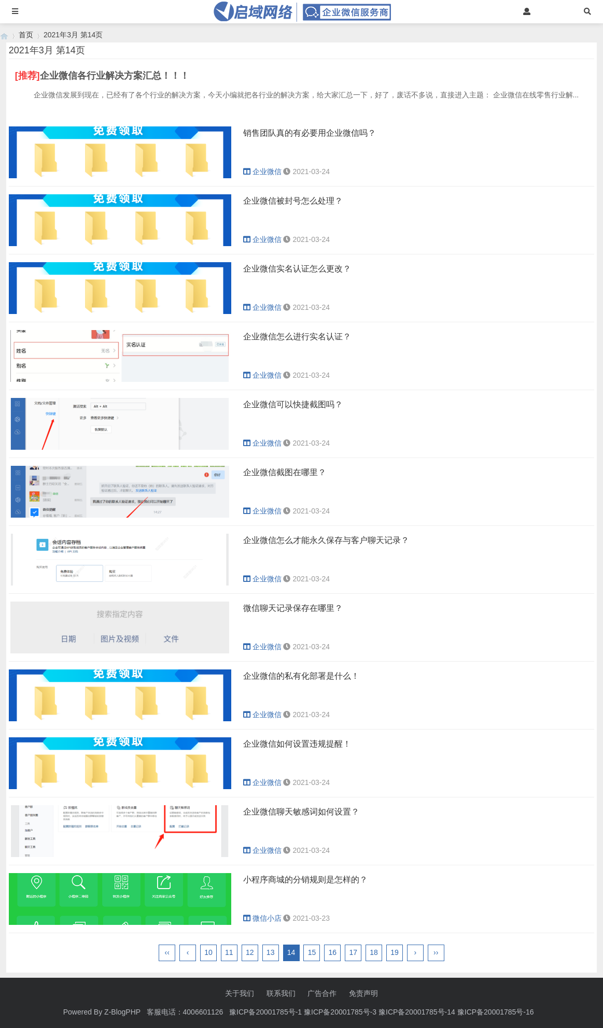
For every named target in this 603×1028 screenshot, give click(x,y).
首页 (26, 35)
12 (250, 952)
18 (374, 952)
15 (312, 952)
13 (271, 952)
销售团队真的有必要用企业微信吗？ (309, 132)
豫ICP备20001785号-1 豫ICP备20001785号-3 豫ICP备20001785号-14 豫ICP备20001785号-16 (382, 1012)
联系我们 (281, 993)
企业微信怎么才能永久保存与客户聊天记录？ (326, 540)
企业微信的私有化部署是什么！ (301, 676)
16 (333, 952)
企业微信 (262, 171)
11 (229, 952)
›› (435, 952)
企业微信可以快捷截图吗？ (293, 404)
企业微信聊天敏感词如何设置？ (301, 811)
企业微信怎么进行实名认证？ (297, 336)
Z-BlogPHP (122, 1012)
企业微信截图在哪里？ (284, 472)
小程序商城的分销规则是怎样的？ (305, 879)
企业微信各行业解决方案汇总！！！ (114, 75)
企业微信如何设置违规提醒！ (297, 743)
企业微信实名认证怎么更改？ (297, 268)
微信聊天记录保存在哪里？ (293, 608)
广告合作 (321, 993)
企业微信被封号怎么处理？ (293, 200)
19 (394, 952)
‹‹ (167, 952)
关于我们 (239, 993)
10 (208, 952)
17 (353, 952)
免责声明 (363, 993)
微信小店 (262, 918)
